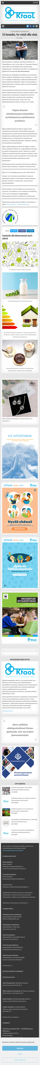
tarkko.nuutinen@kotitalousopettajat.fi (15, 1009)
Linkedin (30, 231)
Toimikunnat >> (8, 965)
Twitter (14, 231)
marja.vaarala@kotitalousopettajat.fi (14, 868)
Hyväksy (20, 1048)
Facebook (22, 231)
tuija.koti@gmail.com (9, 929)
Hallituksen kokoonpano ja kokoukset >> (16, 903)
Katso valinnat (20, 1060)
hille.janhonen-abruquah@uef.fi (13, 993)
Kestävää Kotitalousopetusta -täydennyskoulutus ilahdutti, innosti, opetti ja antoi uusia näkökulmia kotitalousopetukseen (20, 335)
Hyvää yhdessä (16, 31)
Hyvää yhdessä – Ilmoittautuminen (17, 204)
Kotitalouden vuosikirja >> (11, 1017)
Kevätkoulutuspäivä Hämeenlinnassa (20, 301)
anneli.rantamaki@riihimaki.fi (12, 959)
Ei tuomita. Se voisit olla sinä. (20, 34)
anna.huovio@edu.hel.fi (10, 939)
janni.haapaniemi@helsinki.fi (12, 985)
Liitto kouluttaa (24, 31)
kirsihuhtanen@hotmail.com (12, 949)
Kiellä (20, 1054)
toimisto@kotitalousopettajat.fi (13, 850)
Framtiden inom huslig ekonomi (20, 269)
